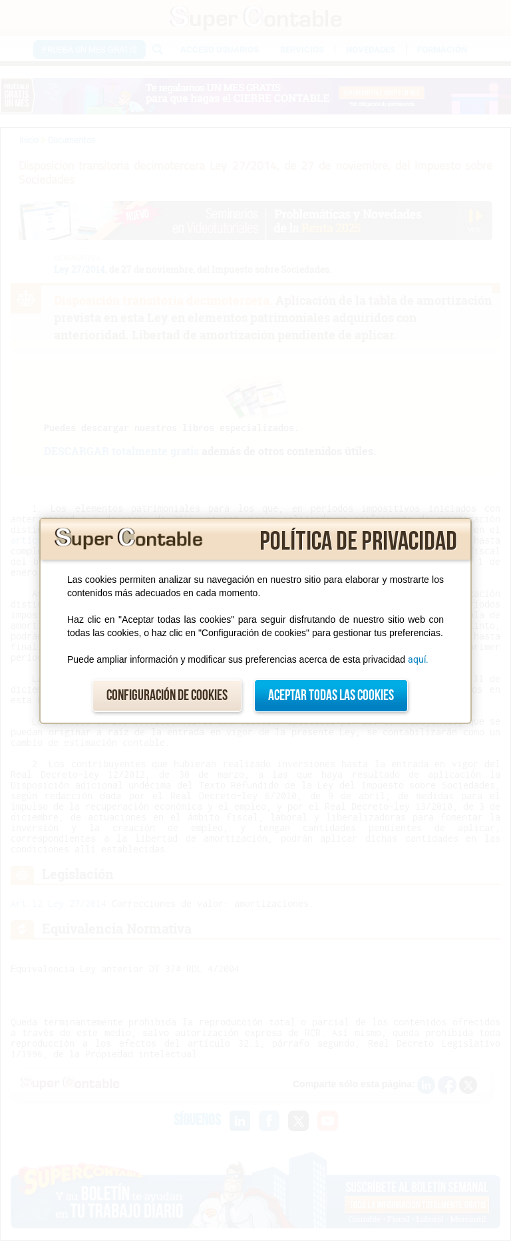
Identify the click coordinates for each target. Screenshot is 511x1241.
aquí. (418, 659)
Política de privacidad (358, 542)
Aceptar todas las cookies (331, 696)
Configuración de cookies (167, 696)
